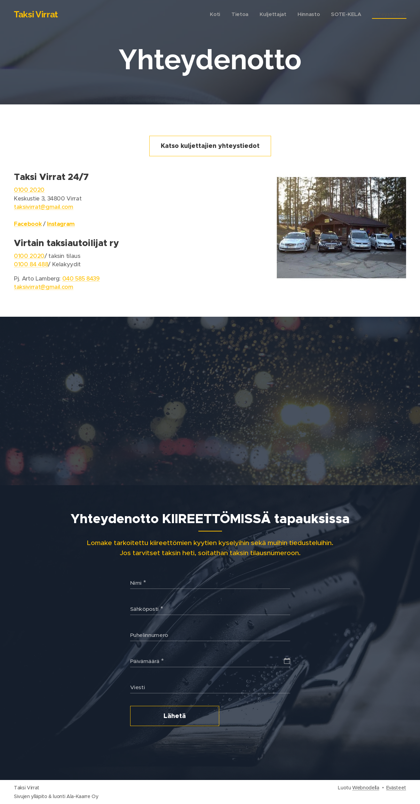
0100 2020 (29, 190)
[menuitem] (212, 14)
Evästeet (396, 788)
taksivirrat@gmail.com (43, 207)
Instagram (61, 224)
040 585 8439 (81, 278)
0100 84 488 (31, 264)
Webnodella (365, 788)
